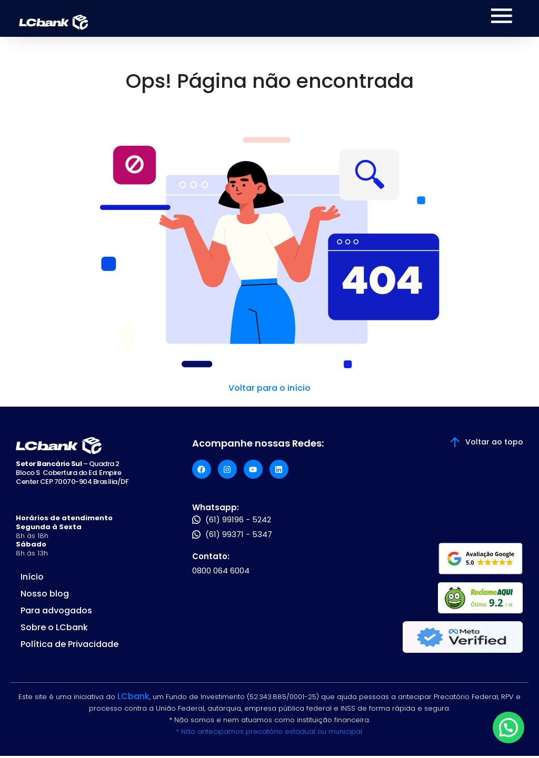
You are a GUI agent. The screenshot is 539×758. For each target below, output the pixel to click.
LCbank (133, 698)
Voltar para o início (269, 390)
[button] (508, 727)
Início (32, 579)
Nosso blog (45, 596)
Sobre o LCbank (54, 629)
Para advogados (56, 613)
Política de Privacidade (69, 646)
